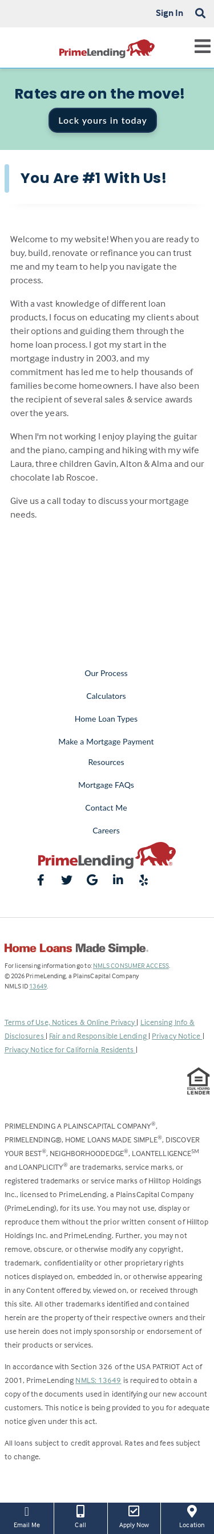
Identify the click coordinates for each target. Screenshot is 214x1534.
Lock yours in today (102, 120)
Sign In (170, 12)
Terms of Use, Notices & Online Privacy (71, 1022)
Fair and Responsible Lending (98, 1035)
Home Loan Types (106, 718)
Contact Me (106, 807)
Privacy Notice (177, 1035)
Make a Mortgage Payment (106, 741)
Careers (106, 830)
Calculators (106, 696)
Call (81, 1516)
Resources (106, 762)
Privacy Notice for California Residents (70, 1049)
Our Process (106, 673)
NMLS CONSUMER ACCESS (131, 965)
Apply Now (134, 1516)
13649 (38, 986)
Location (191, 1516)
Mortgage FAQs (106, 785)
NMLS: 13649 (98, 1380)
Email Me (27, 1516)
